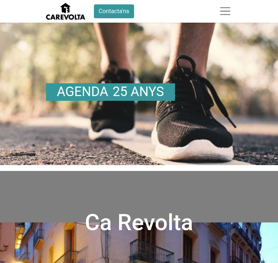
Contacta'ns (114, 11)
